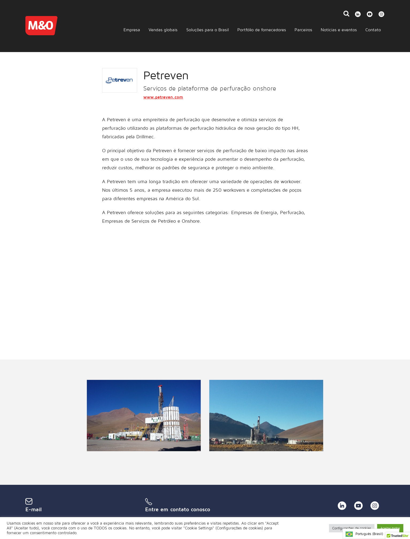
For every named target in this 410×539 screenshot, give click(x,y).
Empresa (131, 29)
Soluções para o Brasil (207, 29)
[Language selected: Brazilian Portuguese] (371, 534)
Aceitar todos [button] (390, 528)
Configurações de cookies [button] (351, 528)
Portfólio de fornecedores (261, 29)
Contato (373, 29)
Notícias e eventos (339, 29)
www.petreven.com (163, 97)
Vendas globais (163, 29)
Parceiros (303, 29)
